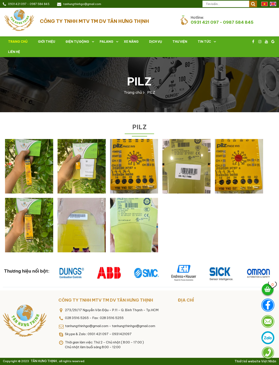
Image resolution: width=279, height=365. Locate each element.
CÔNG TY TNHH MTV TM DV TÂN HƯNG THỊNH (105, 300)
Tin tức (204, 42)
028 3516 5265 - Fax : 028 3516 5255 (94, 318)
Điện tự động (77, 42)
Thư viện (179, 42)
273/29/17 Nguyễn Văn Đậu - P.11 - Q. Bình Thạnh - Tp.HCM (111, 310)
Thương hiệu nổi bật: (26, 271)
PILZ (139, 81)
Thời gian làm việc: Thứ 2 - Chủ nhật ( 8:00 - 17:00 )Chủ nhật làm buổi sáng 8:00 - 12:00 (104, 344)
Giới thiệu (46, 42)
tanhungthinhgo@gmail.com (82, 4)
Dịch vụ (155, 42)
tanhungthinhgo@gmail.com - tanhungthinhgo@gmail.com (110, 326)
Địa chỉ (186, 300)
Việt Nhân (268, 361)
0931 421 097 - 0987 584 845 (28, 4)
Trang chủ (133, 92)
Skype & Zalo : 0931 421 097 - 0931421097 (98, 334)
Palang (106, 42)
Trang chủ (17, 42)
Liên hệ (14, 52)
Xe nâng (131, 42)
